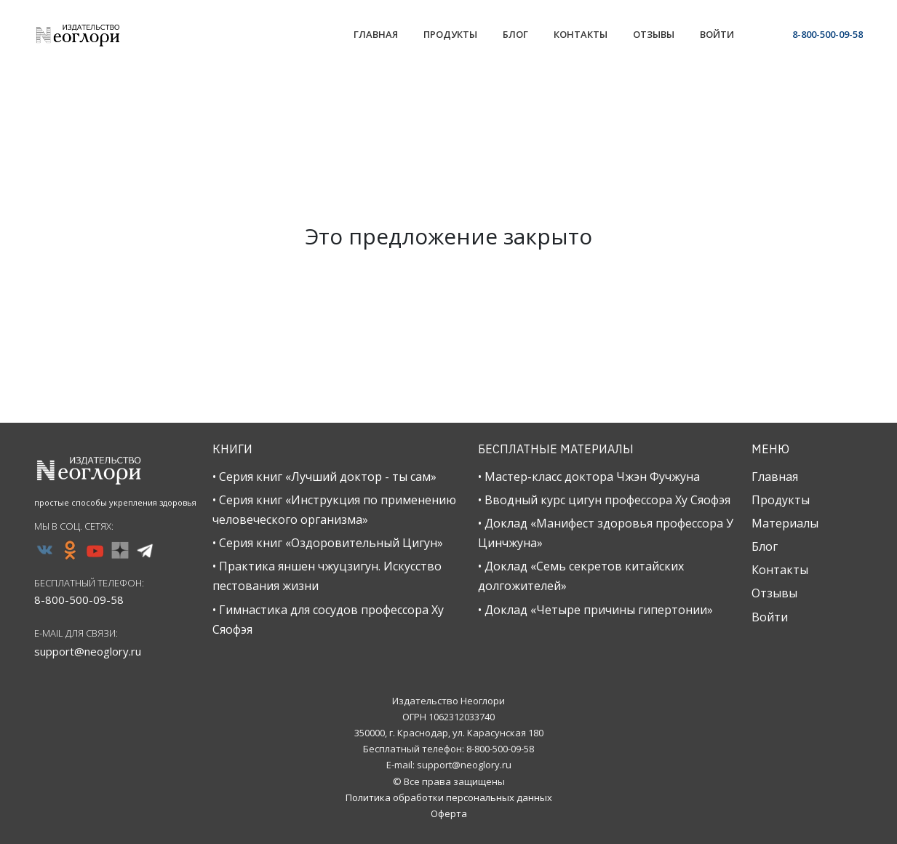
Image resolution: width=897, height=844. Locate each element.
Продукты (781, 500)
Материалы (785, 523)
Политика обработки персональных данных (449, 797)
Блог (765, 546)
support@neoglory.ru (87, 651)
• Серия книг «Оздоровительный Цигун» (327, 543)
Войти (770, 617)
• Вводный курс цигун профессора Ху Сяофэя (604, 500)
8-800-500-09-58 (827, 34)
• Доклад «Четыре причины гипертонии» (595, 610)
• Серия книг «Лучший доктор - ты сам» (324, 477)
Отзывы (774, 593)
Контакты (780, 570)
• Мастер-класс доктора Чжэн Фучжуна (589, 477)
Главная (775, 477)
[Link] (375, 35)
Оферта (449, 813)
